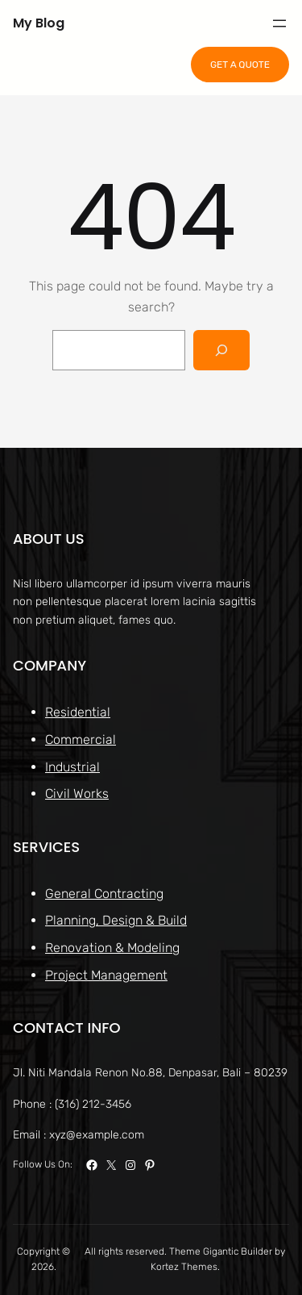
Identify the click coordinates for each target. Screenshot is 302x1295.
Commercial (80, 739)
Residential (77, 712)
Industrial (72, 766)
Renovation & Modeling (112, 947)
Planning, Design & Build (116, 920)
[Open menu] (279, 23)
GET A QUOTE (240, 64)
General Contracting (104, 892)
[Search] (221, 350)
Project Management (106, 974)
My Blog (38, 23)
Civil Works (77, 793)
